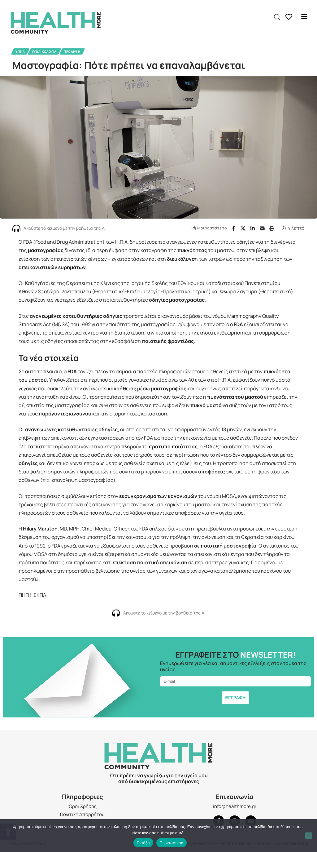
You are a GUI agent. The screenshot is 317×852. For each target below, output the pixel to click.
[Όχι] (308, 835)
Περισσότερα (171, 843)
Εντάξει (143, 843)
